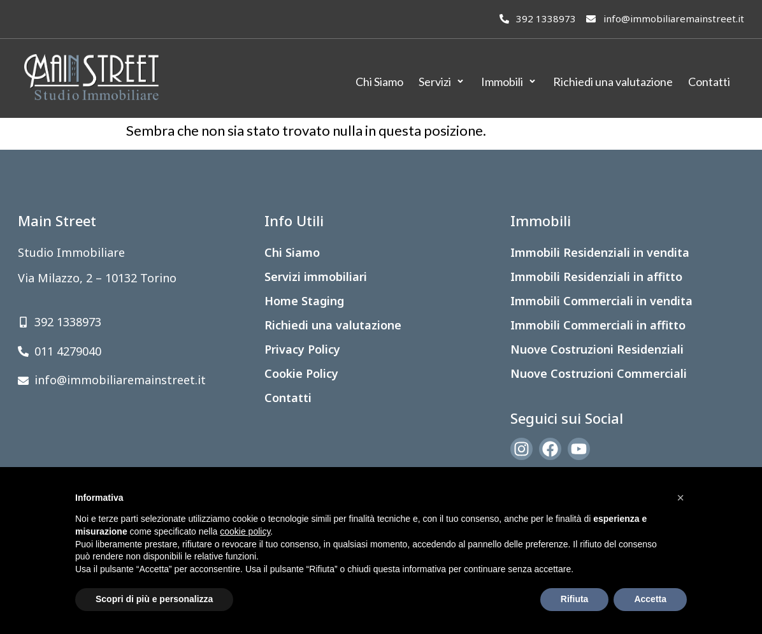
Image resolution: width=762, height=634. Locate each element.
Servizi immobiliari (315, 276)
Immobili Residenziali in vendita (599, 252)
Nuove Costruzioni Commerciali (598, 373)
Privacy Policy (302, 349)
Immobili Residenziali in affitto (596, 276)
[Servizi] (442, 82)
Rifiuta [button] (575, 599)
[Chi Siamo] (379, 82)
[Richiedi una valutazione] (612, 82)
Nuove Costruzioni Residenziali (597, 349)
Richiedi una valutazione (332, 325)
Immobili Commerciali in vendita (601, 300)
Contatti (288, 397)
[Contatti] (709, 82)
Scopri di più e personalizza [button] (154, 599)
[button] (680, 497)
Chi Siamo (292, 252)
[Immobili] (509, 82)
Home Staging (304, 300)
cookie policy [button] (245, 531)
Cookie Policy (301, 373)
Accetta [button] (650, 599)
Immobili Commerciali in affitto (598, 325)
